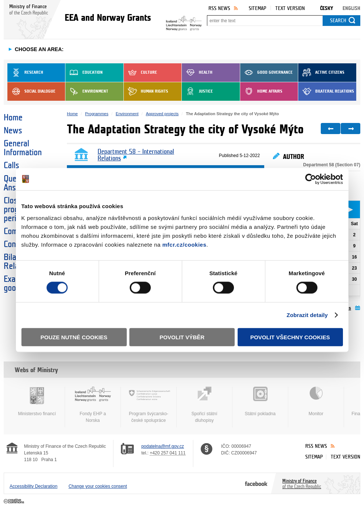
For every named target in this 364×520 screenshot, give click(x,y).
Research (25, 72)
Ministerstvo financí (37, 401)
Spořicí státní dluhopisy (204, 405)
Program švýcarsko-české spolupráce (148, 405)
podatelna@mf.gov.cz (162, 446)
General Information (23, 148)
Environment (86, 91)
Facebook (256, 483)
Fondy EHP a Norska (92, 405)
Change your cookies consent (97, 486)
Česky (326, 8)
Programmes (96, 113)
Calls (11, 165)
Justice (197, 91)
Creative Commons (14, 501)
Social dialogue (31, 91)
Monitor (316, 401)
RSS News (219, 8)
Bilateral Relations (326, 91)
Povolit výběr (182, 337)
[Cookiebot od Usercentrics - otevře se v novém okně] (310, 179)
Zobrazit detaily (307, 315)
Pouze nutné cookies (74, 337)
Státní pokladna (260, 401)
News (13, 131)
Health (197, 72)
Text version (290, 8)
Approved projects (162, 113)
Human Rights (146, 91)
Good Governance (266, 72)
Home (13, 118)
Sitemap (257, 8)
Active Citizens (321, 72)
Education (84, 72)
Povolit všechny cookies (290, 337)
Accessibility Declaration (33, 486)
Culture (140, 72)
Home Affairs (261, 91)
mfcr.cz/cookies (184, 244)
